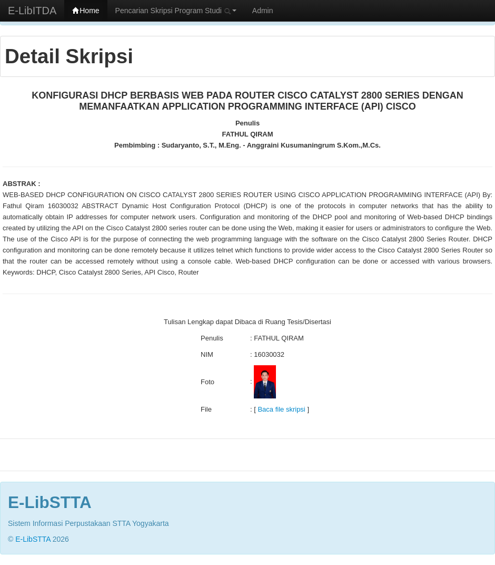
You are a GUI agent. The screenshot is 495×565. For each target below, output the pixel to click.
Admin (262, 10)
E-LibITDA (32, 10)
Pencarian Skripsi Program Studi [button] (175, 10)
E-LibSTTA (33, 539)
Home (85, 10)
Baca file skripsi (281, 409)
